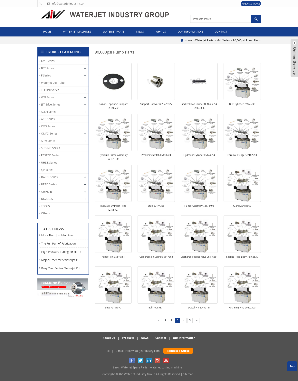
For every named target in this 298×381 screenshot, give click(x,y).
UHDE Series (49, 162)
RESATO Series (50, 155)
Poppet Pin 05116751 (113, 256)
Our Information (190, 31)
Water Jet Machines (77, 31)
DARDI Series (49, 177)
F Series (46, 75)
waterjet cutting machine (166, 367)
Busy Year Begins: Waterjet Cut (61, 268)
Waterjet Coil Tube (53, 83)
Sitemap (188, 374)
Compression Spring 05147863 (156, 256)
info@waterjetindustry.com (142, 351)
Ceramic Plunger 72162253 (242, 155)
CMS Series (48, 126)
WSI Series (47, 97)
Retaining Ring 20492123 (242, 307)
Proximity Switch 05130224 (156, 155)
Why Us (161, 31)
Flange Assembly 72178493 (199, 205)
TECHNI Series (50, 90)
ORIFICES (47, 191)
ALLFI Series (48, 112)
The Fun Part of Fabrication (58, 243)
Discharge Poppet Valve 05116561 (199, 256)
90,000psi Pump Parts (246, 40)
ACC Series (48, 119)
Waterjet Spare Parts (134, 367)
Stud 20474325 (156, 205)
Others (45, 213)
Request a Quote (251, 3)
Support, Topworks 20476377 (156, 104)
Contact (221, 31)
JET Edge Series (50, 104)
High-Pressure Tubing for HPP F (61, 252)
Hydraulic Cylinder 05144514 (199, 155)
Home (47, 31)
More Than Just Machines (57, 235)
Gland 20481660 (242, 205)
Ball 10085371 (156, 307)
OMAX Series (49, 133)
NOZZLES (47, 199)
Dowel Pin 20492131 (199, 307)
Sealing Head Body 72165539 (242, 256)
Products (128, 338)
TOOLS (45, 206)
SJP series (47, 170)
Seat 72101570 (113, 307)
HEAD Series (49, 184)
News (140, 31)
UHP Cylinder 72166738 (242, 104)
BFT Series (47, 68)
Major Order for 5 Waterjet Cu (60, 260)
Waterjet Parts (113, 31)
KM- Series (223, 40)
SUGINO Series (50, 148)
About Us (109, 338)
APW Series (48, 141)
